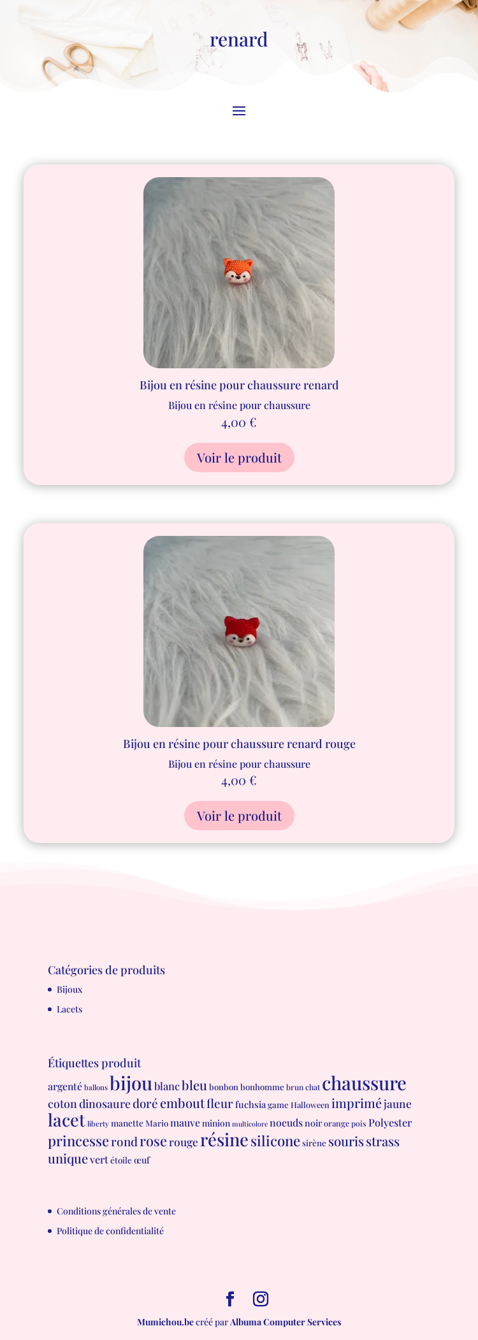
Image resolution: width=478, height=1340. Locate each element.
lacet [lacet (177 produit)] (66, 1119)
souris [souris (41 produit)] (346, 1140)
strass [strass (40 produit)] (383, 1140)
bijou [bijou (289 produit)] (131, 1082)
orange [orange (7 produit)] (336, 1123)
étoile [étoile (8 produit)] (121, 1160)
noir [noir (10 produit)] (313, 1123)
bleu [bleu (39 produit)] (194, 1084)
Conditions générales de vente (116, 1211)
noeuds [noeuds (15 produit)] (286, 1122)
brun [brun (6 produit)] (294, 1087)
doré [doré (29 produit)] (145, 1103)
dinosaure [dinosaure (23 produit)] (105, 1103)
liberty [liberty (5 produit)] (98, 1123)
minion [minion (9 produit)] (216, 1122)
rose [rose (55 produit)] (153, 1140)
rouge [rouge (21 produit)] (183, 1141)
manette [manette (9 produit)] (127, 1122)
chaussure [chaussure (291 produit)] (364, 1082)
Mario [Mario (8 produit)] (156, 1123)
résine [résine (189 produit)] (224, 1139)
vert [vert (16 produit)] (99, 1159)
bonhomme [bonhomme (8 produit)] (262, 1086)
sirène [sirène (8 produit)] (314, 1142)
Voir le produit (239, 457)
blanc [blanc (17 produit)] (167, 1086)
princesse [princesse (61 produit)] (78, 1140)
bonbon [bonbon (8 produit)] (223, 1086)
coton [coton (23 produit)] (62, 1103)
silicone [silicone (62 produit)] (275, 1140)
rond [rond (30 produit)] (124, 1141)
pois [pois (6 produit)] (358, 1123)
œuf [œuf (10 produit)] (142, 1160)
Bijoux (69, 989)
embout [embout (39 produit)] (182, 1102)
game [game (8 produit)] (278, 1104)
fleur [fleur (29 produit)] (219, 1103)
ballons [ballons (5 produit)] (96, 1087)
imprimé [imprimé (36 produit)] (356, 1103)
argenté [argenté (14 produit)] (65, 1086)
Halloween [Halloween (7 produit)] (310, 1104)
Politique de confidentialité (110, 1231)
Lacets (69, 1009)
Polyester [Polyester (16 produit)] (390, 1122)
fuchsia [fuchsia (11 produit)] (250, 1104)
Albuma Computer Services (285, 1322)
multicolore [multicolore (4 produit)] (250, 1123)
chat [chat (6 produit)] (312, 1087)
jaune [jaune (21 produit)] (398, 1103)
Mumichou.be (165, 1322)
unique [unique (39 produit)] (68, 1158)
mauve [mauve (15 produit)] (185, 1122)
